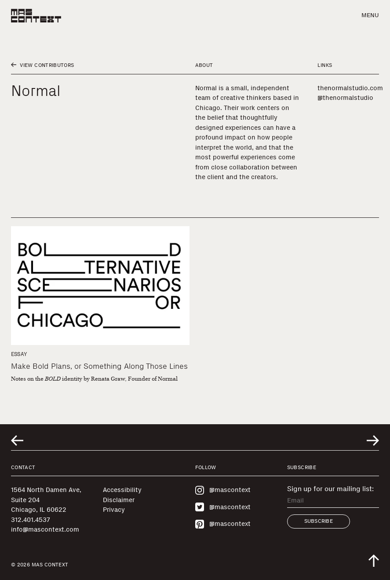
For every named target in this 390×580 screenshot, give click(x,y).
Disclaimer (119, 500)
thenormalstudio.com (350, 88)
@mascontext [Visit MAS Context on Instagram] (223, 490)
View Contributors (42, 65)
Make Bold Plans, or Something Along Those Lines (99, 366)
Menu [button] (370, 15)
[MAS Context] (36, 15)
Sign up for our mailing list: (330, 489)
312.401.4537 (30, 520)
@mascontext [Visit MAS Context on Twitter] (223, 507)
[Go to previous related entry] (17, 440)
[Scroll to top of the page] (374, 561)
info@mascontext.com (45, 529)
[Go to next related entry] (373, 440)
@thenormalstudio (345, 98)
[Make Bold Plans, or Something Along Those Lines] (100, 285)
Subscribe (318, 521)
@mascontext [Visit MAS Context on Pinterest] (223, 524)
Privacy (114, 510)
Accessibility (122, 490)
